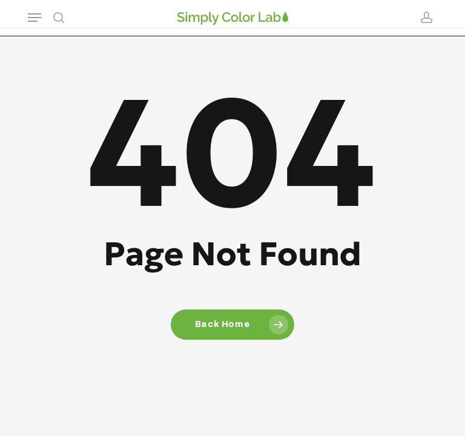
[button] (34, 18)
